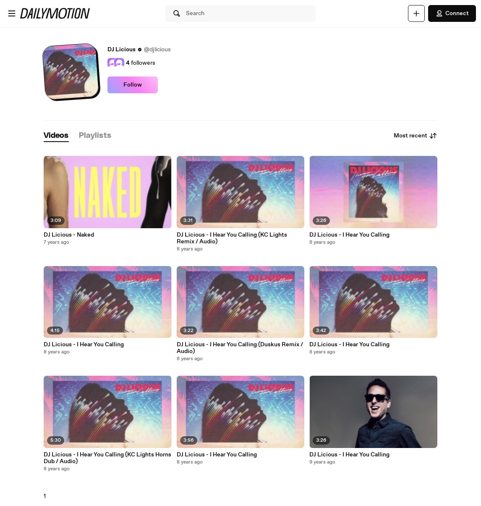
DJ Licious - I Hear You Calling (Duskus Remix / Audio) (240, 348)
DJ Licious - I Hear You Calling (84, 344)
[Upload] (416, 13)
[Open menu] (11, 13)
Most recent (415, 136)
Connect (452, 13)
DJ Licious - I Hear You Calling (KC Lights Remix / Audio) (232, 238)
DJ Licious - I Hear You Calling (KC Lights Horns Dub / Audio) (107, 458)
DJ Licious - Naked (69, 235)
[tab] (56, 136)
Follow (132, 85)
